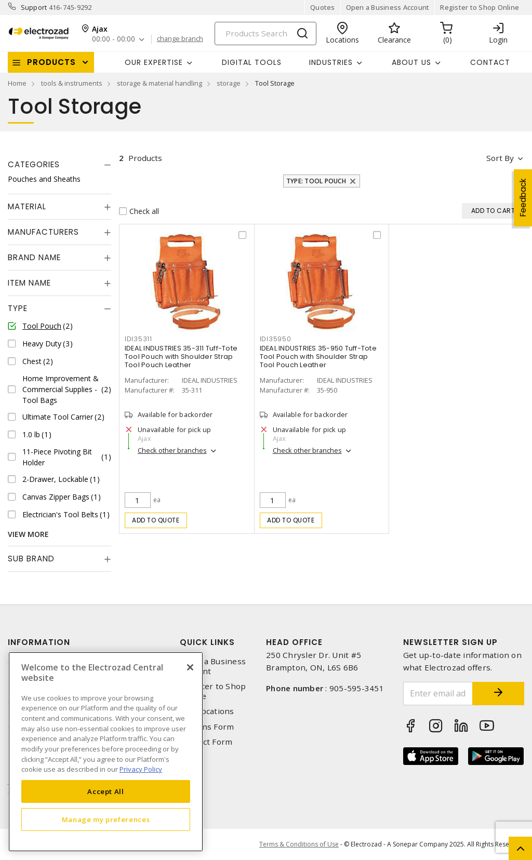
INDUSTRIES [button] (331, 62)
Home (17, 83)
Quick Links (207, 642)
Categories (34, 164)
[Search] (265, 33)
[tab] (59, 164)
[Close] (190, 667)
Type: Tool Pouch (316, 181)
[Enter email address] (438, 693)
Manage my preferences (106, 819)
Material (27, 206)
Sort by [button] (500, 158)
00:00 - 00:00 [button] (113, 39)
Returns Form (207, 727)
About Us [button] (411, 62)
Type (18, 308)
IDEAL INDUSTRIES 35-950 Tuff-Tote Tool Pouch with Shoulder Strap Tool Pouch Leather (318, 356)
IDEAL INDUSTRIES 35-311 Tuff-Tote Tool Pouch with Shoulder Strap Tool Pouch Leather (181, 356)
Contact (490, 62)
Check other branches (172, 450)
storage (229, 83)
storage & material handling (159, 83)
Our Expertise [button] (154, 62)
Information (39, 642)
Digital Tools (252, 62)
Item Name (29, 282)
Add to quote (155, 520)
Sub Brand (31, 558)
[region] (105, 752)
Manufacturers (43, 231)
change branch (180, 39)
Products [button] (51, 62)
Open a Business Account (388, 7)
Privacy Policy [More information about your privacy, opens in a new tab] (140, 769)
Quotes (322, 7)
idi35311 (138, 338)
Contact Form (206, 742)
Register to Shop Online (479, 7)
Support (34, 7)
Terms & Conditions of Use (299, 844)
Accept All (105, 791)
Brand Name (34, 257)
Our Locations (207, 711)
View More (28, 534)
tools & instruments (71, 83)
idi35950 (275, 338)
